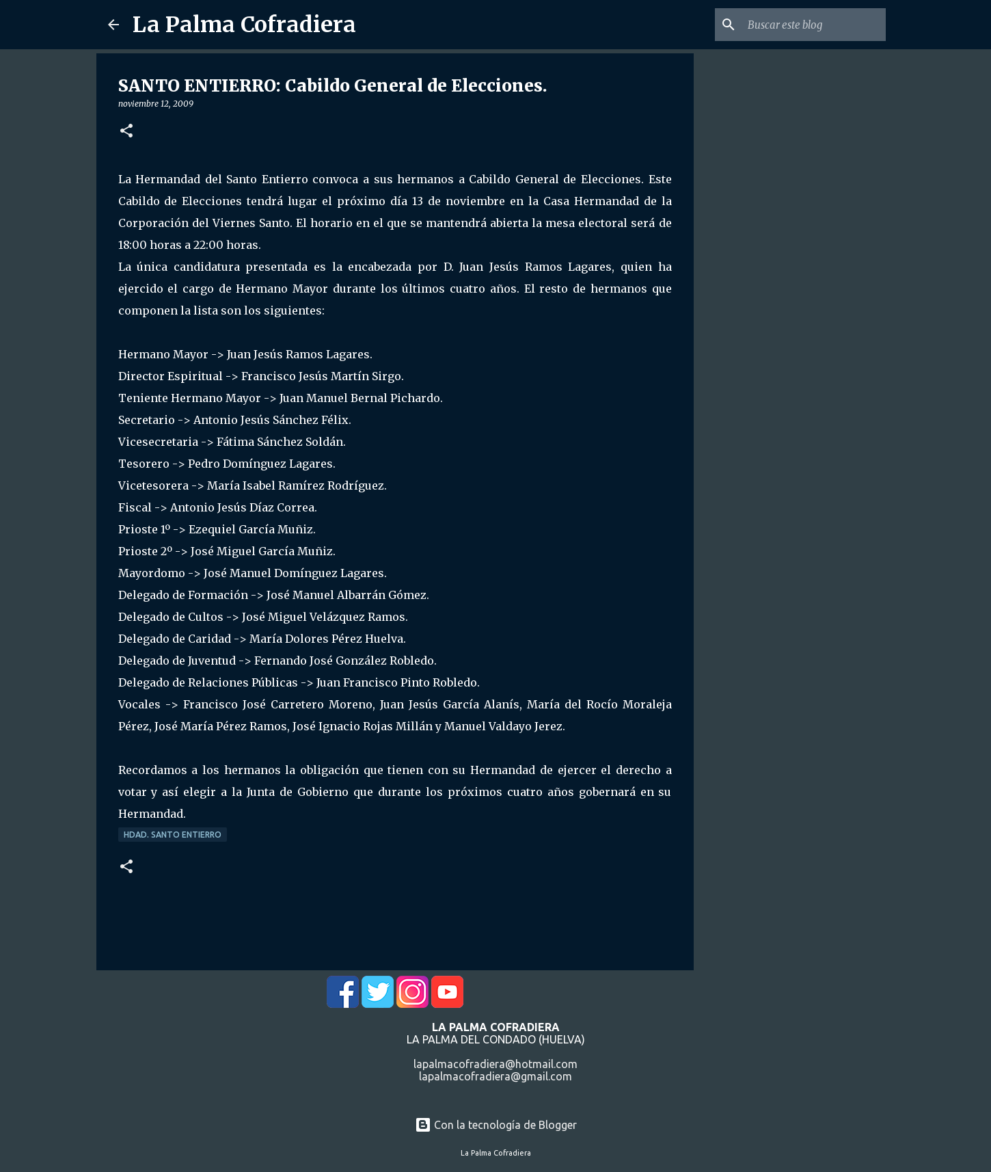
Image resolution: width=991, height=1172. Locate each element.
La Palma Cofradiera (244, 24)
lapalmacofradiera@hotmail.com (495, 1064)
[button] (126, 131)
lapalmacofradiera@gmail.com (495, 1076)
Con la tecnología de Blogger (496, 1125)
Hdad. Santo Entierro (172, 834)
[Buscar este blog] (814, 24)
